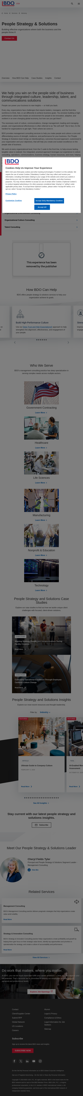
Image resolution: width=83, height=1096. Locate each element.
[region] (41, 185)
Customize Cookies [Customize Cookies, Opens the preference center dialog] (14, 201)
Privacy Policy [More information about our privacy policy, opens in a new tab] (11, 194)
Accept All (42, 207)
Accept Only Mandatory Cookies (49, 201)
